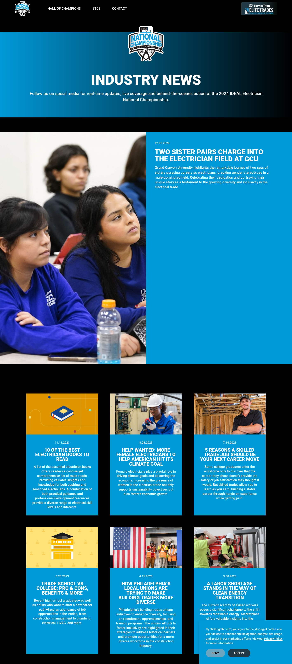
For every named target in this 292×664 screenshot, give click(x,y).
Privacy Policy (273, 638)
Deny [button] (215, 653)
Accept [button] (239, 653)
